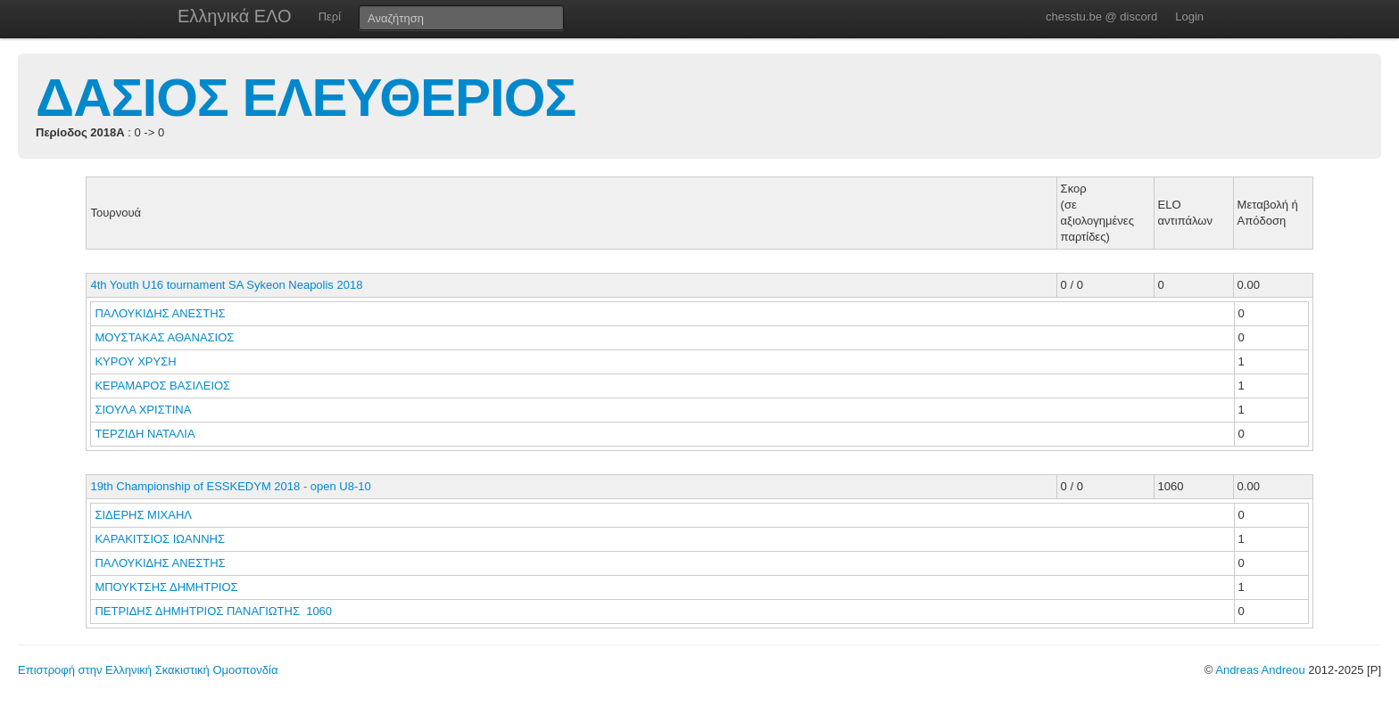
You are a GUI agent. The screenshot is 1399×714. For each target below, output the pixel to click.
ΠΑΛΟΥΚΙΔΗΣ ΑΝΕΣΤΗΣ (161, 313)
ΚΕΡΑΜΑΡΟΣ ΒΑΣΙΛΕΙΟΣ (164, 385)
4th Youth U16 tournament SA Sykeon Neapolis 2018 (226, 284)
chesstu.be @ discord (1101, 16)
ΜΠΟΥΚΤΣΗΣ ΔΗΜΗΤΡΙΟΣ (168, 587)
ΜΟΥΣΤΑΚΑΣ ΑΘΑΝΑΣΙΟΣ (166, 337)
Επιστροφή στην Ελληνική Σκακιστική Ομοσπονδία (147, 670)
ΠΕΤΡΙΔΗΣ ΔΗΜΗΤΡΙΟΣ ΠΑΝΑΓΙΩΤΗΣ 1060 (213, 611)
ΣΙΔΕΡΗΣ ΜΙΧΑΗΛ (144, 514)
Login (1189, 16)
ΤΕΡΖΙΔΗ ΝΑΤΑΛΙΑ (146, 433)
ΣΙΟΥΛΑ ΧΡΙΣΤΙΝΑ (144, 409)
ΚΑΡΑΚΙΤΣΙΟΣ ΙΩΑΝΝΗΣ (161, 539)
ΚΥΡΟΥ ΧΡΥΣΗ (137, 361)
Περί (330, 16)
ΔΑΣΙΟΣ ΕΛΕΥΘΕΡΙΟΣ (305, 97)
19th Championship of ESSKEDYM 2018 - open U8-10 (230, 486)
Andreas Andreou (1259, 670)
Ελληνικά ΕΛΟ (235, 16)
